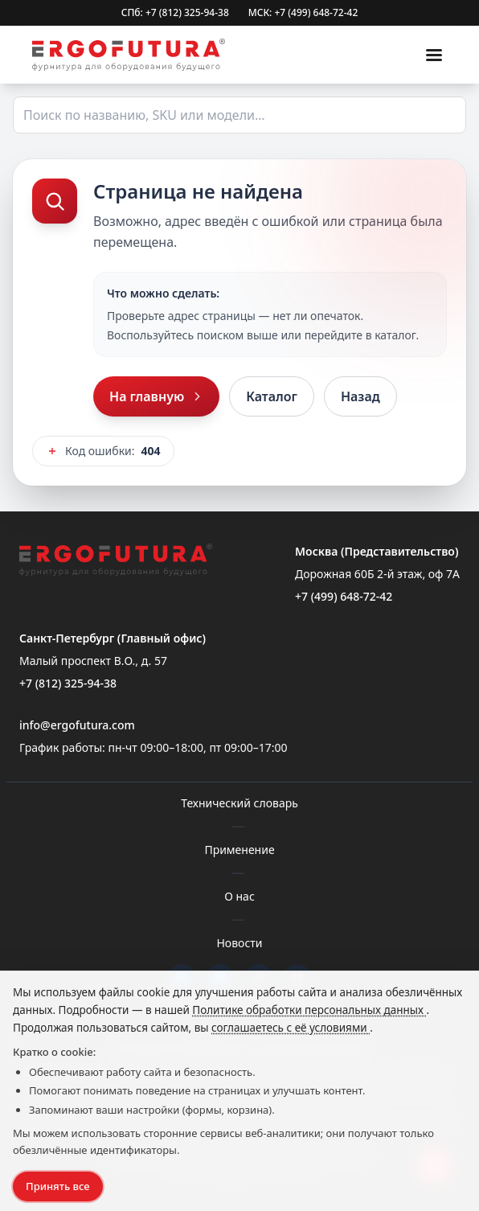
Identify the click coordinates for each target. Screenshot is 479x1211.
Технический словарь (239, 803)
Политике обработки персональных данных (309, 1010)
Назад (360, 396)
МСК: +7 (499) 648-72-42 (303, 12)
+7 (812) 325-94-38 (68, 683)
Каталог (271, 396)
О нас (239, 896)
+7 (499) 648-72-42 (343, 596)
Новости (239, 942)
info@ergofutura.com (77, 725)
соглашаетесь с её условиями (290, 1027)
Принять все (58, 1186)
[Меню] (434, 55)
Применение (239, 849)
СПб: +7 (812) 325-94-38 (175, 12)
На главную (156, 396)
